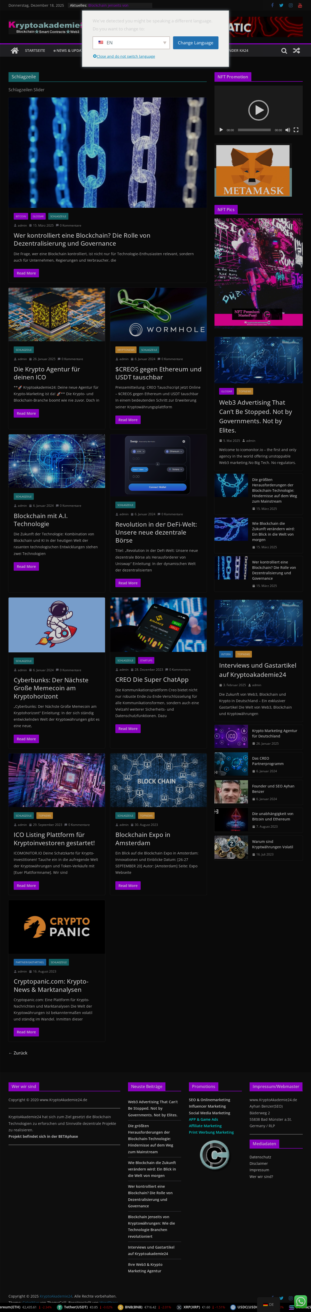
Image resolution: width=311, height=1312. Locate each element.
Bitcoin (21, 216)
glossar (38, 216)
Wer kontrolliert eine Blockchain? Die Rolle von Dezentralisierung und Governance (82, 239)
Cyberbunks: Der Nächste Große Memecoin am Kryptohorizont (51, 688)
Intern (226, 654)
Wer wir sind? (261, 1176)
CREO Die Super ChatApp (152, 679)
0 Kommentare (68, 225)
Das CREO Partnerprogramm (268, 761)
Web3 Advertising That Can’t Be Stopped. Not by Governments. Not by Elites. (255, 416)
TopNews (44, 815)
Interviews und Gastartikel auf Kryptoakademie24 (257, 670)
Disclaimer (259, 1163)
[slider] (254, 130)
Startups (146, 660)
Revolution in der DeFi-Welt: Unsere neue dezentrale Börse (156, 532)
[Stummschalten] (287, 129)
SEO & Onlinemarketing (209, 1099)
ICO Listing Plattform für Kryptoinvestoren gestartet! (54, 838)
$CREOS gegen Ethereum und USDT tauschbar (158, 373)
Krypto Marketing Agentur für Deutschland (274, 733)
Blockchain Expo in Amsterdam (142, 838)
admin (22, 225)
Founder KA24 (234, 50)
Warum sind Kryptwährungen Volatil (272, 844)
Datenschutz (260, 1157)
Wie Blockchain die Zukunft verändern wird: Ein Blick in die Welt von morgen (273, 531)
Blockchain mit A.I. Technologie (41, 519)
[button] (258, 110)
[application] (258, 110)
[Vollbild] (296, 129)
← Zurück (18, 1053)
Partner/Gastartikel (30, 962)
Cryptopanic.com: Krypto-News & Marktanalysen (51, 985)
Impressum (259, 1169)
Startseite (35, 50)
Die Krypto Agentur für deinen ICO (47, 373)
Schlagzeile (58, 216)
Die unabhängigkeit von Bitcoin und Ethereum (272, 816)
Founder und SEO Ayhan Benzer (273, 789)
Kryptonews (125, 350)
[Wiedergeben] (221, 129)
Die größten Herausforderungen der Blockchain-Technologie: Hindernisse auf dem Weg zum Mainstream (274, 490)
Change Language (195, 43)
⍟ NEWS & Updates (70, 50)
